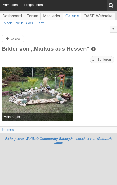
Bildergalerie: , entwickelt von (58, 141)
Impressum (10, 130)
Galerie (72, 16)
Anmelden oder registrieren (23, 5)
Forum (32, 16)
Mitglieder (51, 16)
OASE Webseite (98, 16)
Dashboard (12, 16)
